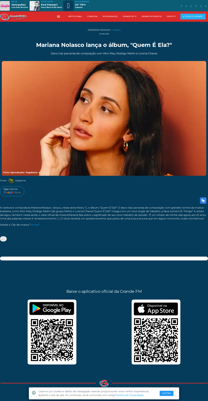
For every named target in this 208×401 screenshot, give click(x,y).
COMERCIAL (92, 16)
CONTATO (171, 16)
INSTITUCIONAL (75, 16)
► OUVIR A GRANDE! (193, 16)
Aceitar (166, 393)
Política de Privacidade (129, 395)
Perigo (34, 224)
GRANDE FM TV (129, 16)
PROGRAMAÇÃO (110, 16)
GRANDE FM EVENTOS (151, 16)
